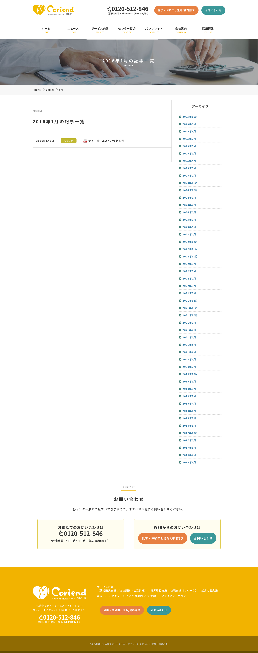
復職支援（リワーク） (184, 590)
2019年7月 (189, 396)
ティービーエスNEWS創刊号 (103, 140)
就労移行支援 (159, 590)
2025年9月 (189, 124)
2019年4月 (189, 403)
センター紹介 (127, 30)
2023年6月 (189, 227)
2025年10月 (190, 116)
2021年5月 (189, 344)
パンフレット (154, 30)
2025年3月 (189, 168)
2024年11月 (190, 183)
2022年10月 (190, 256)
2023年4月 (189, 234)
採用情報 (208, 30)
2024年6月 (189, 212)
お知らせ (68, 140)
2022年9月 (189, 264)
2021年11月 (190, 308)
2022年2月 (189, 293)
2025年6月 (189, 146)
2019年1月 (189, 411)
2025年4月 (189, 161)
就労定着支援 (209, 590)
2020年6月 (189, 359)
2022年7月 (189, 278)
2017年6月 (189, 440)
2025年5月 (189, 153)
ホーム (46, 30)
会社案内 (181, 30)
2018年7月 (189, 418)
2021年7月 (189, 330)
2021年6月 (189, 337)
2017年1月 (189, 447)
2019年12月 (190, 374)
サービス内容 (100, 30)
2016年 (50, 89)
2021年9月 (189, 322)
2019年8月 (189, 389)
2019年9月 (189, 381)
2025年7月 (189, 138)
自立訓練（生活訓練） (133, 590)
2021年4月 (189, 352)
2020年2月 (189, 366)
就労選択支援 (108, 590)
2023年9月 (189, 219)
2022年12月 (190, 241)
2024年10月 (190, 190)
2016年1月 (189, 462)
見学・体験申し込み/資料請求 (176, 10)
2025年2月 (189, 175)
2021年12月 (190, 300)
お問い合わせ (213, 10)
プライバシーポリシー (175, 596)
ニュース (73, 30)
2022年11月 (190, 249)
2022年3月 (189, 286)
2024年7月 (189, 205)
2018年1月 (189, 425)
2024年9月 (189, 197)
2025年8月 (189, 131)
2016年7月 (189, 455)
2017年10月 (190, 433)
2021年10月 (190, 315)
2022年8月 (189, 271)
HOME (37, 89)
